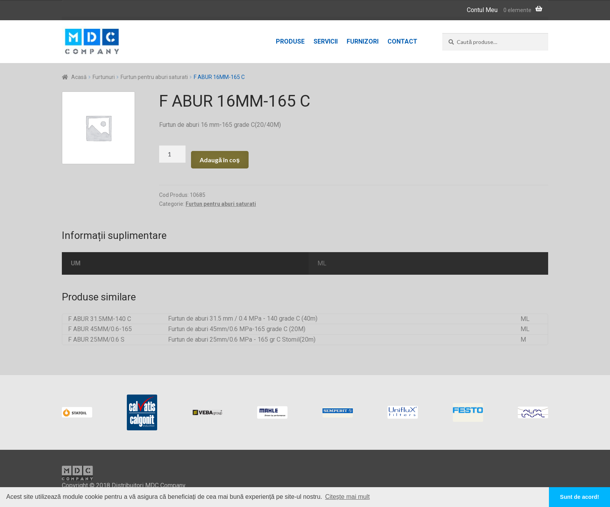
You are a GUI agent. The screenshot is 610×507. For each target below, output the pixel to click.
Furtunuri (104, 77)
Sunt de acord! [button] (579, 497)
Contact (402, 41)
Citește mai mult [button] (347, 496)
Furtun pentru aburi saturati (154, 77)
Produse (290, 41)
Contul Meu (482, 10)
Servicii (326, 41)
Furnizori (363, 41)
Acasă (79, 77)
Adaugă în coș (220, 159)
